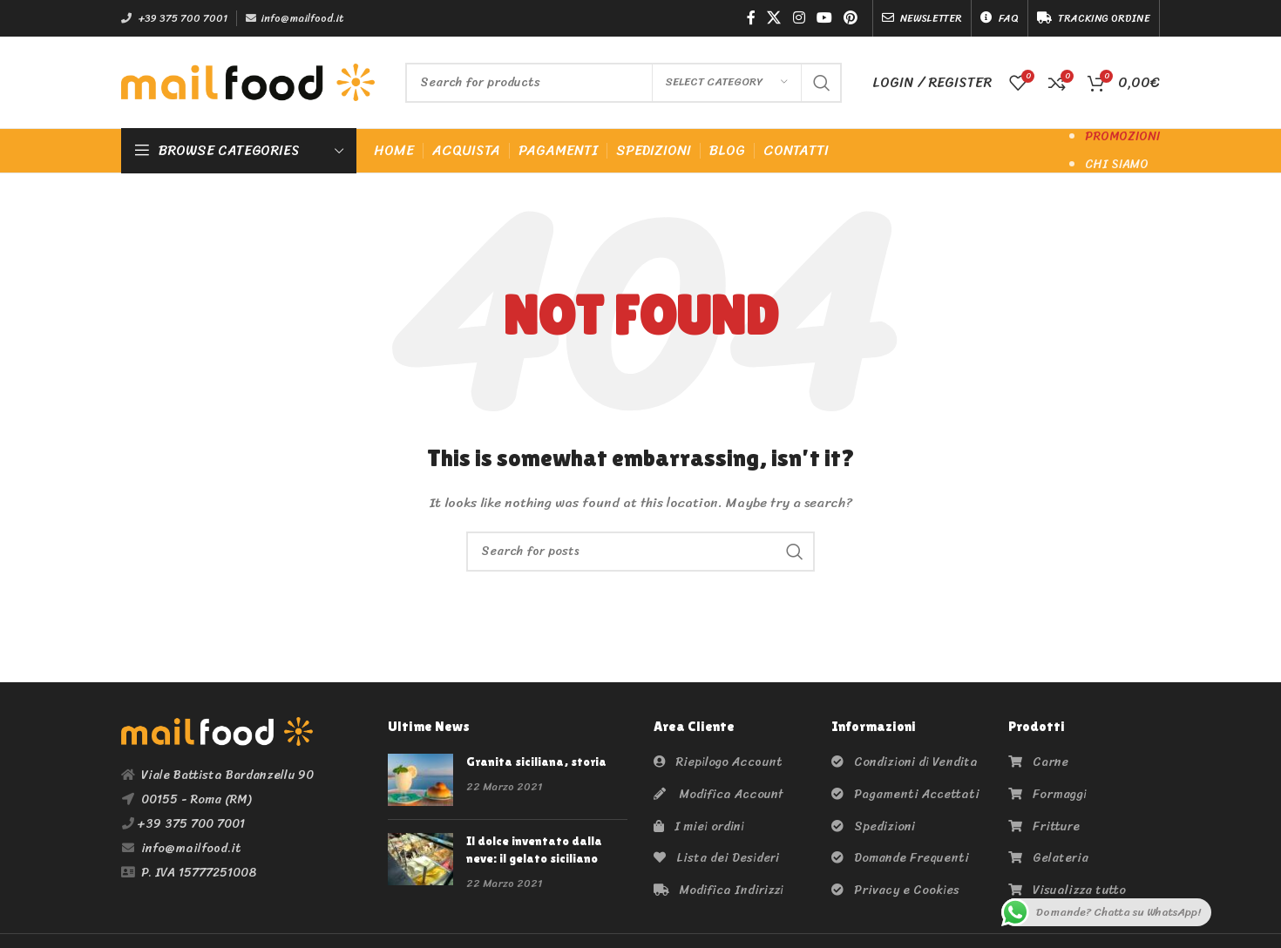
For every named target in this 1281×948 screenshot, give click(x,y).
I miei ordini (699, 826)
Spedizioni (873, 826)
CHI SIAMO (1117, 164)
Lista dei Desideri (716, 858)
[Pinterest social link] (851, 17)
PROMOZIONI (1122, 136)
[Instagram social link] (798, 17)
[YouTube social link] (823, 17)
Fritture (1044, 826)
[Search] (623, 83)
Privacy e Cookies (895, 890)
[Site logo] (248, 81)
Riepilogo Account (718, 762)
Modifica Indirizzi (718, 890)
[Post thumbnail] (420, 780)
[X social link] (774, 17)
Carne (1038, 762)
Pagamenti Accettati (905, 794)
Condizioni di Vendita (904, 762)
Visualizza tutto (1067, 890)
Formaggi (1047, 794)
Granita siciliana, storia (536, 762)
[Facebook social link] (751, 17)
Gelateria (1048, 858)
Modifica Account (718, 794)
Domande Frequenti (900, 858)
